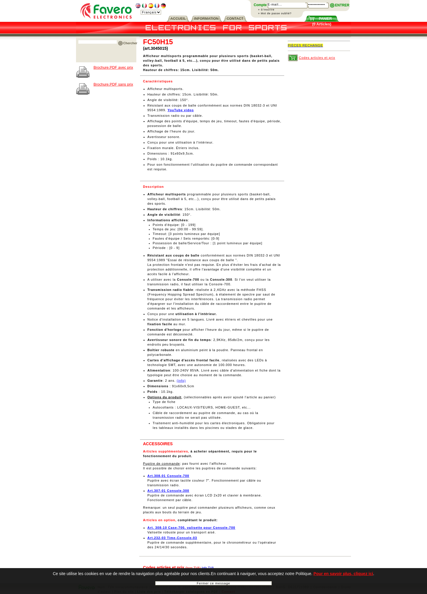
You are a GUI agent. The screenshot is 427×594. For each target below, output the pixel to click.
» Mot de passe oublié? (275, 13)
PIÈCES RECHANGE (305, 45)
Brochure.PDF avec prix (113, 67)
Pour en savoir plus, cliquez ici (343, 577)
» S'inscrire (266, 9)
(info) (181, 380)
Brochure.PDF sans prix (113, 84)
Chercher (130, 43)
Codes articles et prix (317, 57)
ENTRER (342, 5)
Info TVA (208, 568)
